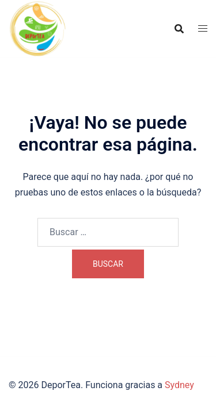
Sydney (179, 384)
